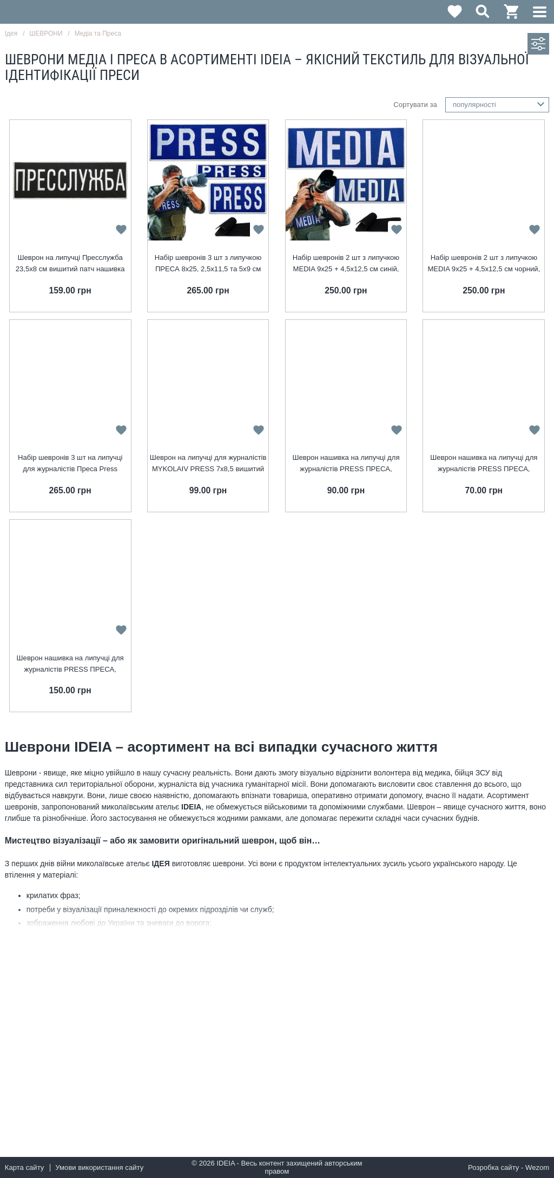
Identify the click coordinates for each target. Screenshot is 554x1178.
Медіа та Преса (98, 33)
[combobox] (497, 104)
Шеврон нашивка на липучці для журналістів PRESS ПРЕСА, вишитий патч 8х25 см (70, 664)
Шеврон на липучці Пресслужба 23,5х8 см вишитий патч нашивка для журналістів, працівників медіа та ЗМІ (70, 264)
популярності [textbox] (474, 105)
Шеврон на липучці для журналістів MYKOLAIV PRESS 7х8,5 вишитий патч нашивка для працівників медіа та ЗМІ (208, 463)
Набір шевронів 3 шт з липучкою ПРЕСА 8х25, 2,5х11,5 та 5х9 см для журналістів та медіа (208, 264)
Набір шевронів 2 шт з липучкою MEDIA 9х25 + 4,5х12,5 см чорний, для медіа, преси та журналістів (483, 264)
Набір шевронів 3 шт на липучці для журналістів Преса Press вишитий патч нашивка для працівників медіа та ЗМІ (70, 463)
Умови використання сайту (99, 1167)
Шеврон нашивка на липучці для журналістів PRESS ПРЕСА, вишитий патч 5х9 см (345, 463)
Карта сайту (24, 1167)
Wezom (537, 1167)
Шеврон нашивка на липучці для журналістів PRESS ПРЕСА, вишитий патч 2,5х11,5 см (483, 463)
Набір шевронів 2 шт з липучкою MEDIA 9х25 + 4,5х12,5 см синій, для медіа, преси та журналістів (346, 264)
